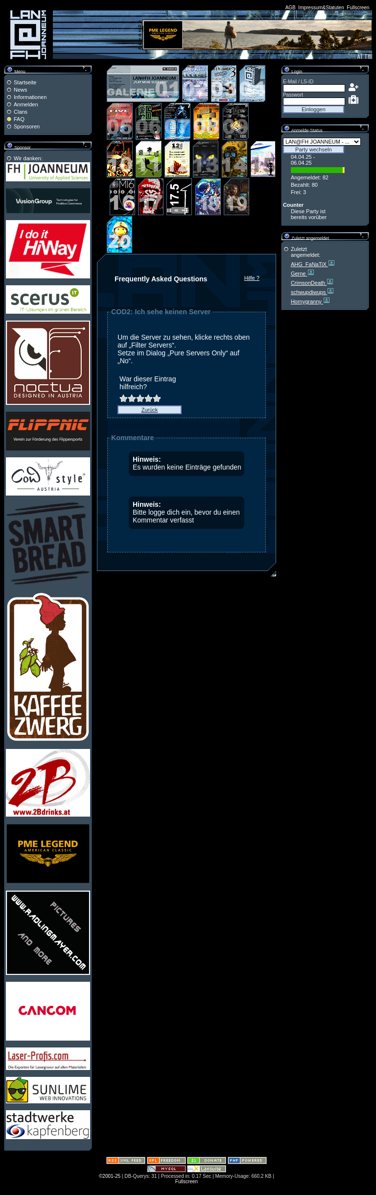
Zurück (149, 410)
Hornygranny (307, 301)
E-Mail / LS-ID (298, 81)
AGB (290, 7)
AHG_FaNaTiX (309, 264)
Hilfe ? (251, 278)
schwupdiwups (309, 292)
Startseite (25, 82)
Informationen (30, 97)
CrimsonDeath (309, 283)
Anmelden (26, 104)
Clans (20, 112)
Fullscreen (358, 7)
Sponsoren (27, 126)
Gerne (299, 273)
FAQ (19, 119)
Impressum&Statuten (321, 7)
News (20, 90)
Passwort (293, 95)
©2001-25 (109, 1176)
